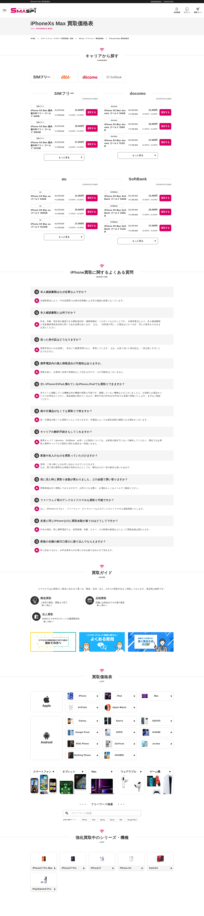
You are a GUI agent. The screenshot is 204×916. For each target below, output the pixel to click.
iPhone (84, 807)
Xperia (112, 807)
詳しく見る (46, 605)
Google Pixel (132, 807)
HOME (33, 38)
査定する (91, 112)
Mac (121, 807)
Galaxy (102, 807)
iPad (93, 807)
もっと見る (64, 157)
